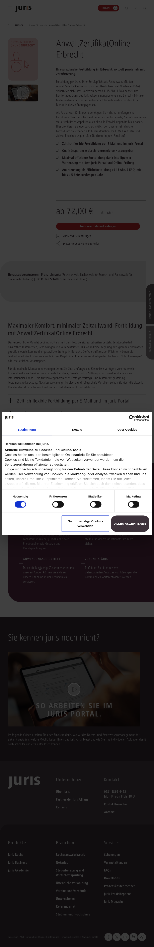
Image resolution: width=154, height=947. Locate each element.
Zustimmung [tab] (27, 429)
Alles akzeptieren (130, 523)
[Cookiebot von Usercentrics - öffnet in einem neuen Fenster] (131, 418)
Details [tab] (77, 429)
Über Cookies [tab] (127, 429)
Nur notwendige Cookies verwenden (85, 523)
